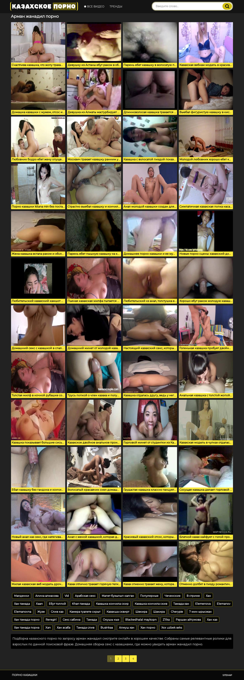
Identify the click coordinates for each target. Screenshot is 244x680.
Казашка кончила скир (112, 603)
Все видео (94, 6)
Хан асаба (63, 627)
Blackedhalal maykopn (141, 619)
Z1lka (166, 619)
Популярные (149, 595)
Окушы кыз (111, 619)
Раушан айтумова (188, 619)
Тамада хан (181, 603)
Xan (48, 627)
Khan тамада (81, 603)
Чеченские (172, 595)
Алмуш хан (126, 627)
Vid (67, 595)
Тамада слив (85, 627)
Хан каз (212, 619)
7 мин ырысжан (200, 611)
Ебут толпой (57, 603)
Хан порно (147, 627)
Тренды (116, 6)
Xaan (39, 603)
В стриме (193, 595)
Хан (208, 595)
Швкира (141, 611)
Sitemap (227, 675)
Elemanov (223, 603)
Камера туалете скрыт (84, 611)
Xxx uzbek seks (171, 627)
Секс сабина (71, 619)
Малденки (21, 595)
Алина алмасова (46, 595)
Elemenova (203, 603)
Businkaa (106, 627)
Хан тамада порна (26, 627)
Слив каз (57, 611)
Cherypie (177, 611)
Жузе (41, 611)
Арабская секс (85, 595)
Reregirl (51, 619)
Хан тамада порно (26, 619)
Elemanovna (22, 611)
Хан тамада (22, 603)
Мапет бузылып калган (118, 595)
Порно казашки (24, 675)
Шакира (159, 611)
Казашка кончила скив (151, 603)
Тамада (91, 619)
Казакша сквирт (118, 611)
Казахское (44, 6)
